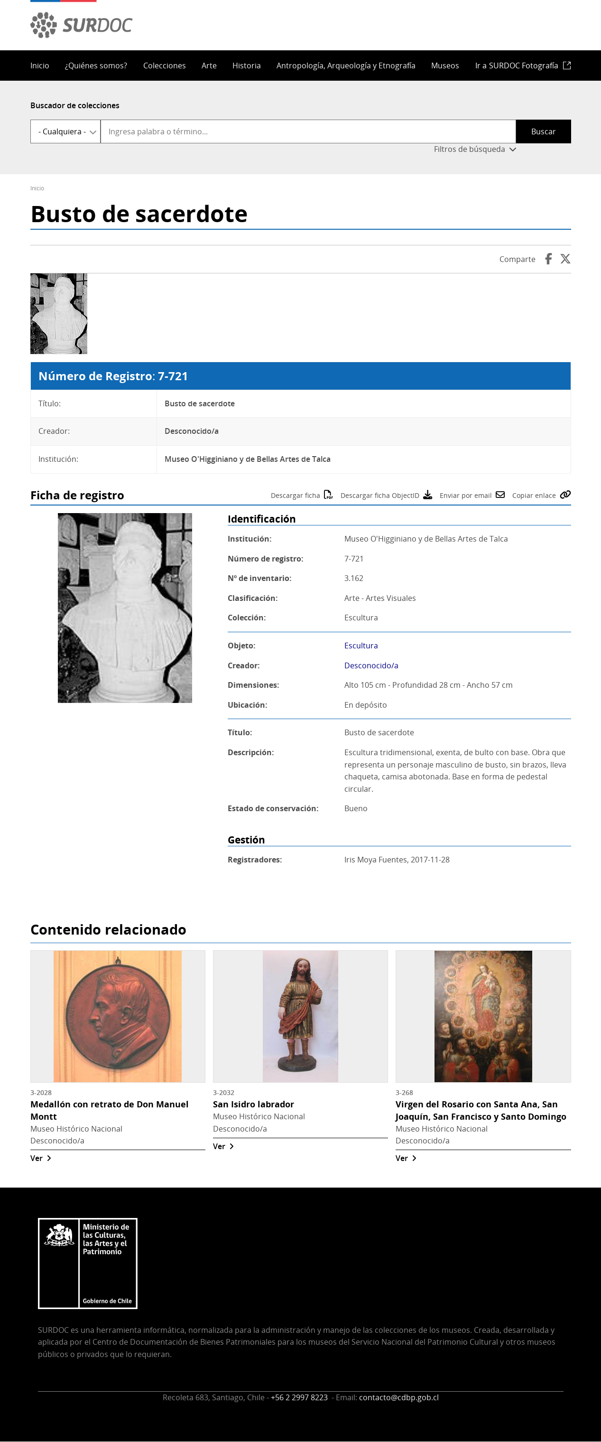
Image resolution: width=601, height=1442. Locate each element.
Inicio (39, 65)
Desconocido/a (371, 665)
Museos (445, 65)
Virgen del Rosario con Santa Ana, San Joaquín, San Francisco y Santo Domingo (481, 1110)
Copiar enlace (534, 495)
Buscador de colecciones (75, 105)
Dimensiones (252, 685)
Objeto (240, 645)
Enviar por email (466, 495)
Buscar (543, 131)
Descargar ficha (295, 495)
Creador (243, 665)
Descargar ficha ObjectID (380, 495)
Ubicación (246, 705)
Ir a (516, 65)
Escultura (361, 645)
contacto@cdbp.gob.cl (399, 1397)
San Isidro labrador (253, 1104)
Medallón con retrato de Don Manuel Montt (109, 1110)
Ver (36, 1158)
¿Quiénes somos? (96, 65)
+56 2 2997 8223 (300, 1397)
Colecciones (164, 65)
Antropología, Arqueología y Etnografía (346, 65)
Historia (246, 65)
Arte (209, 65)
